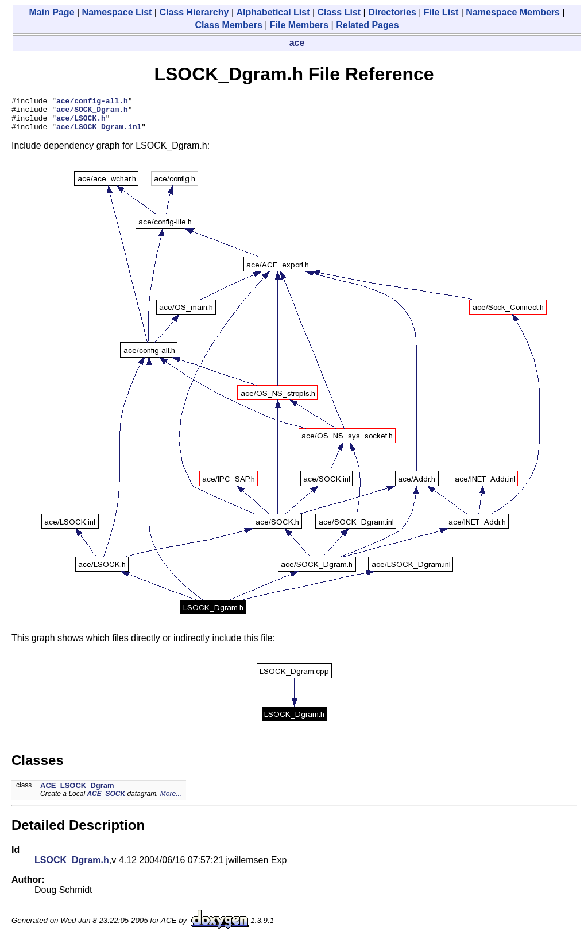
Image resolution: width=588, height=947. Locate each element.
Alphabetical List (273, 12)
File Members (299, 25)
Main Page (51, 12)
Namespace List (117, 12)
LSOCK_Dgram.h (71, 867)
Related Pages (367, 25)
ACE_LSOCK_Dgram (77, 792)
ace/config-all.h (92, 102)
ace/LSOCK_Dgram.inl (98, 133)
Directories (392, 12)
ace (297, 43)
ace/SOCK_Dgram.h (92, 112)
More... (170, 801)
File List (441, 12)
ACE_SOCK (106, 801)
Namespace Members (513, 12)
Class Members (228, 25)
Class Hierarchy (194, 12)
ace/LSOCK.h (81, 123)
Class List (339, 12)
